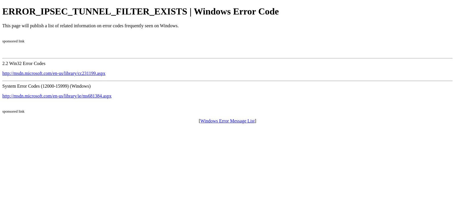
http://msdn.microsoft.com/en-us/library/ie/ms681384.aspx (56, 95)
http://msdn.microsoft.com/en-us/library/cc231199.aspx (53, 73)
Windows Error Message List (227, 120)
